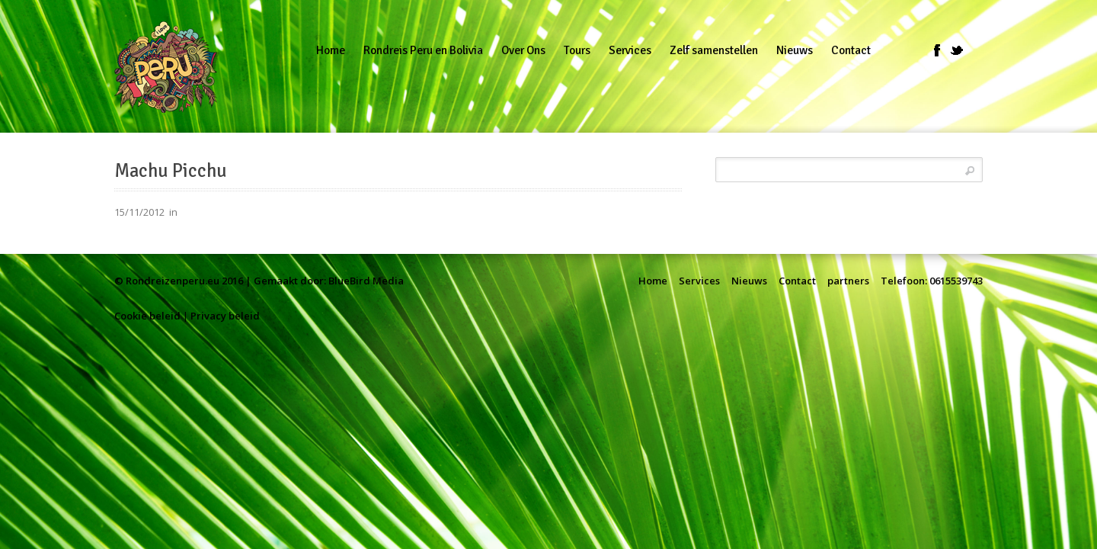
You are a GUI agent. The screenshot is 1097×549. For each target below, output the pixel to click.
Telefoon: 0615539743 (932, 280)
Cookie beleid (147, 316)
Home (652, 280)
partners (848, 280)
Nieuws (749, 280)
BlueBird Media (366, 280)
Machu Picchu (170, 170)
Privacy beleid (225, 316)
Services (699, 280)
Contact (797, 280)
